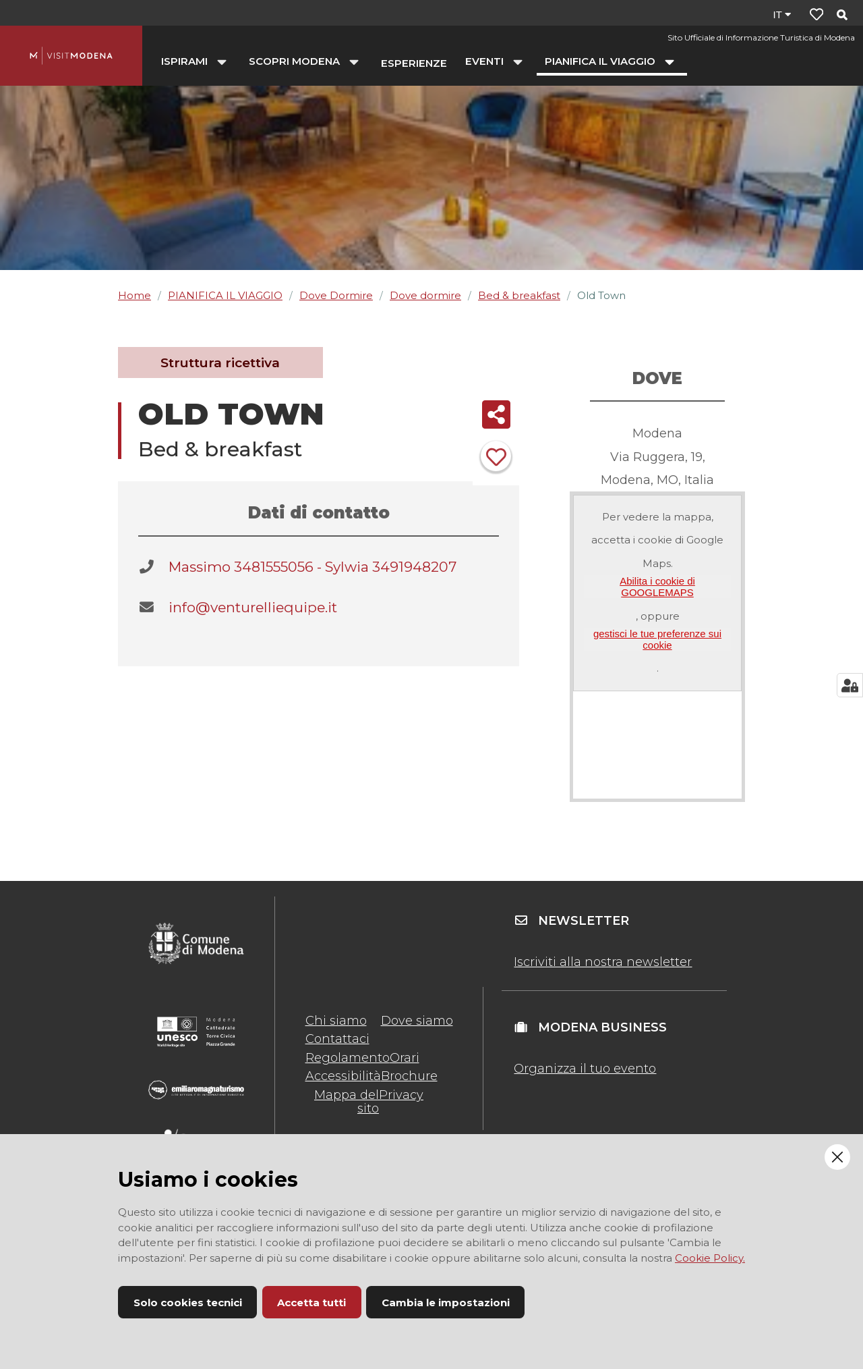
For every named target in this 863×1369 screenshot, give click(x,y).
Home (134, 295)
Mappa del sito (346, 1102)
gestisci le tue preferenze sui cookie (657, 639)
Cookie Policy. (710, 1258)
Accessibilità (343, 1076)
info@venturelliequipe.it (253, 607)
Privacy (401, 1095)
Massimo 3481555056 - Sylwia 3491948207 (312, 566)
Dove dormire (425, 295)
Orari (404, 1057)
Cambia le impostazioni (446, 1302)
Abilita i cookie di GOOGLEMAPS (657, 586)
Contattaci (337, 1038)
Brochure (409, 1076)
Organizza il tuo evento (585, 1068)
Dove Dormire (336, 295)
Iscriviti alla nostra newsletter (603, 962)
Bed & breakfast (519, 295)
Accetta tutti (311, 1302)
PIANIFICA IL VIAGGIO (225, 295)
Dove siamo (417, 1020)
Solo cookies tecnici (187, 1302)
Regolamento (347, 1057)
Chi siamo (336, 1020)
